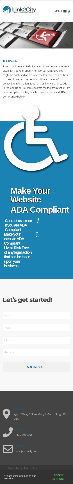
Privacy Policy (15, 468)
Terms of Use (30, 468)
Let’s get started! (27, 299)
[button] (58, 11)
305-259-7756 (24, 434)
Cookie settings (58, 477)
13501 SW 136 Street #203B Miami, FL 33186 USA (40, 416)
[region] (36, 35)
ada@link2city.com (27, 451)
